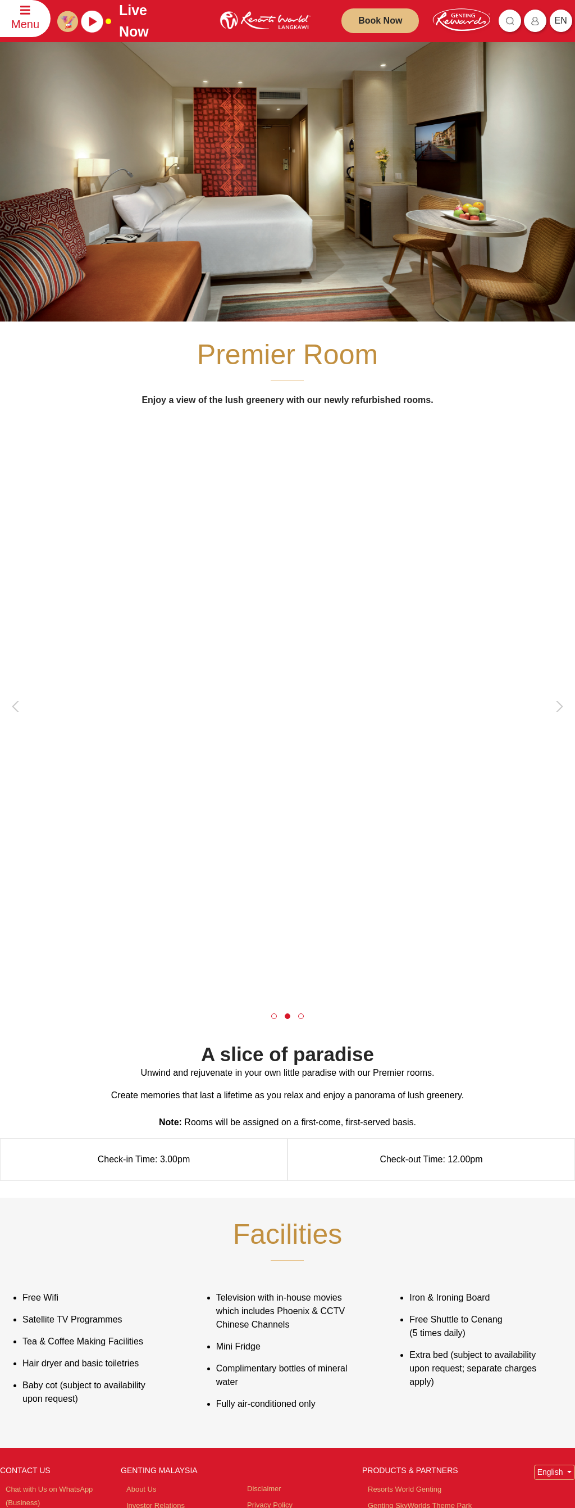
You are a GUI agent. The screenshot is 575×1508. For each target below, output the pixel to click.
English (551, 1176)
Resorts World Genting (404, 1193)
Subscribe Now (211, 1434)
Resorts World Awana (403, 1242)
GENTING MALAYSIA (159, 1174)
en (561, 20)
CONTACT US (25, 1174)
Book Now (380, 20)
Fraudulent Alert (273, 1225)
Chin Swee (385, 1275)
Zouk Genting (390, 1321)
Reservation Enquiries (41, 1223)
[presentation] (17, 573)
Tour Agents (145, 1226)
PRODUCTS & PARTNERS (410, 1174)
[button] (274, 720)
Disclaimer (264, 1193)
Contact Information (37, 1256)
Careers (139, 1242)
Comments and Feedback (47, 1239)
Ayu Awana (386, 1337)
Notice (257, 1242)
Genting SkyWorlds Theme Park (420, 1210)
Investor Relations (155, 1210)
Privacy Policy (270, 1209)
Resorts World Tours (400, 1259)
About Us (141, 1193)
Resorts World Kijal (399, 1226)
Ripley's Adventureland (405, 1353)
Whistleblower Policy (280, 1288)
